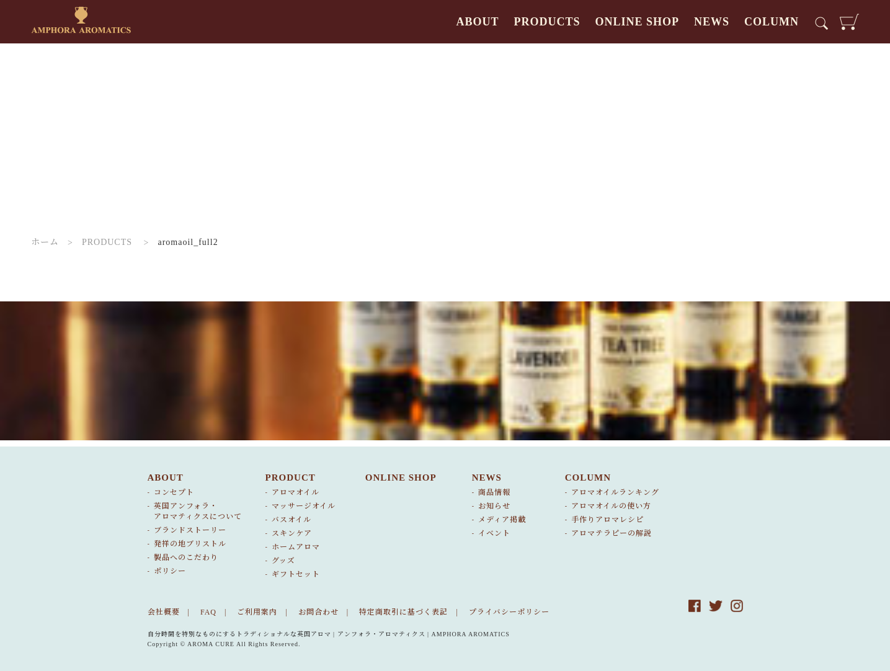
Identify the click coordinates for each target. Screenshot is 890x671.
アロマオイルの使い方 (611, 506)
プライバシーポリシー (509, 612)
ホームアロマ (296, 547)
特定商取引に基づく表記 (403, 612)
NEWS (711, 22)
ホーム (45, 242)
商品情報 (494, 492)
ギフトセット (296, 574)
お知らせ (494, 506)
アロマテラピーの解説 (611, 533)
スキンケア (292, 533)
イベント (494, 533)
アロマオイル (295, 492)
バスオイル (291, 519)
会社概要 (164, 612)
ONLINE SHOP (637, 22)
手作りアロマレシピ (607, 519)
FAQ (208, 612)
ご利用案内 (257, 612)
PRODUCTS (547, 22)
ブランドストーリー (190, 530)
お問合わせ (318, 612)
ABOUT (477, 22)
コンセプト (174, 492)
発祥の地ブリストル (190, 544)
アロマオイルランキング (615, 492)
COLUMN (771, 22)
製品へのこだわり (186, 557)
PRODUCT (290, 477)
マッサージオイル (304, 506)
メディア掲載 (502, 519)
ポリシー (170, 571)
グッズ (283, 560)
